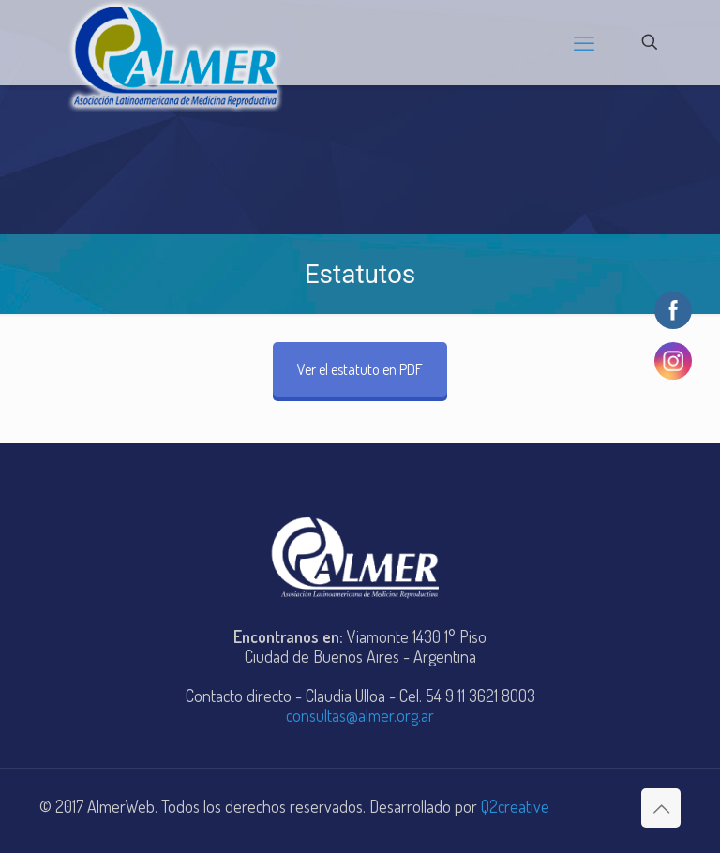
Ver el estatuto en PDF (360, 369)
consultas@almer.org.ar (360, 715)
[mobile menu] (584, 42)
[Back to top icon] (661, 808)
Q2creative (515, 806)
